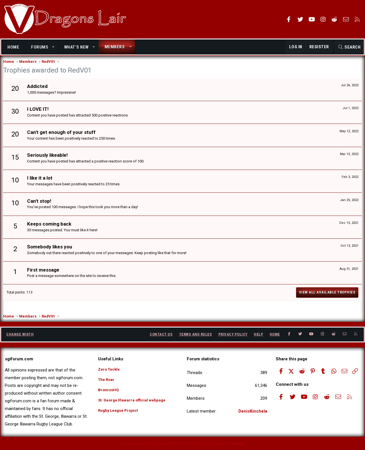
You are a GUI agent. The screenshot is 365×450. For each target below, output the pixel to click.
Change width (20, 334)
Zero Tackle (110, 369)
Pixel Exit (236, 443)
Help (258, 334)
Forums (39, 47)
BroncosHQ (109, 391)
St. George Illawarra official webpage (135, 402)
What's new (76, 47)
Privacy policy (233, 334)
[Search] (349, 47)
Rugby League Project (120, 413)
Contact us (161, 334)
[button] (53, 47)
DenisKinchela (252, 411)
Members (115, 46)
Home (13, 47)
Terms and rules (195, 334)
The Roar (107, 380)
